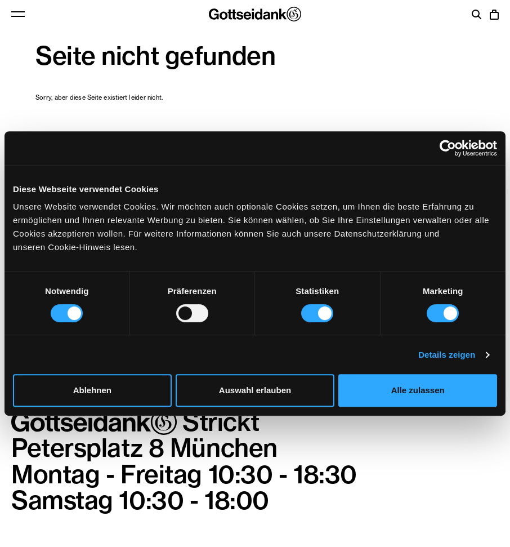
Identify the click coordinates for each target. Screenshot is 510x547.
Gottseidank (255, 14)
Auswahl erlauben (255, 390)
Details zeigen (446, 354)
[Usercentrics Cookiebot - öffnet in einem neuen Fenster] (448, 148)
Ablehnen (92, 390)
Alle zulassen (418, 390)
